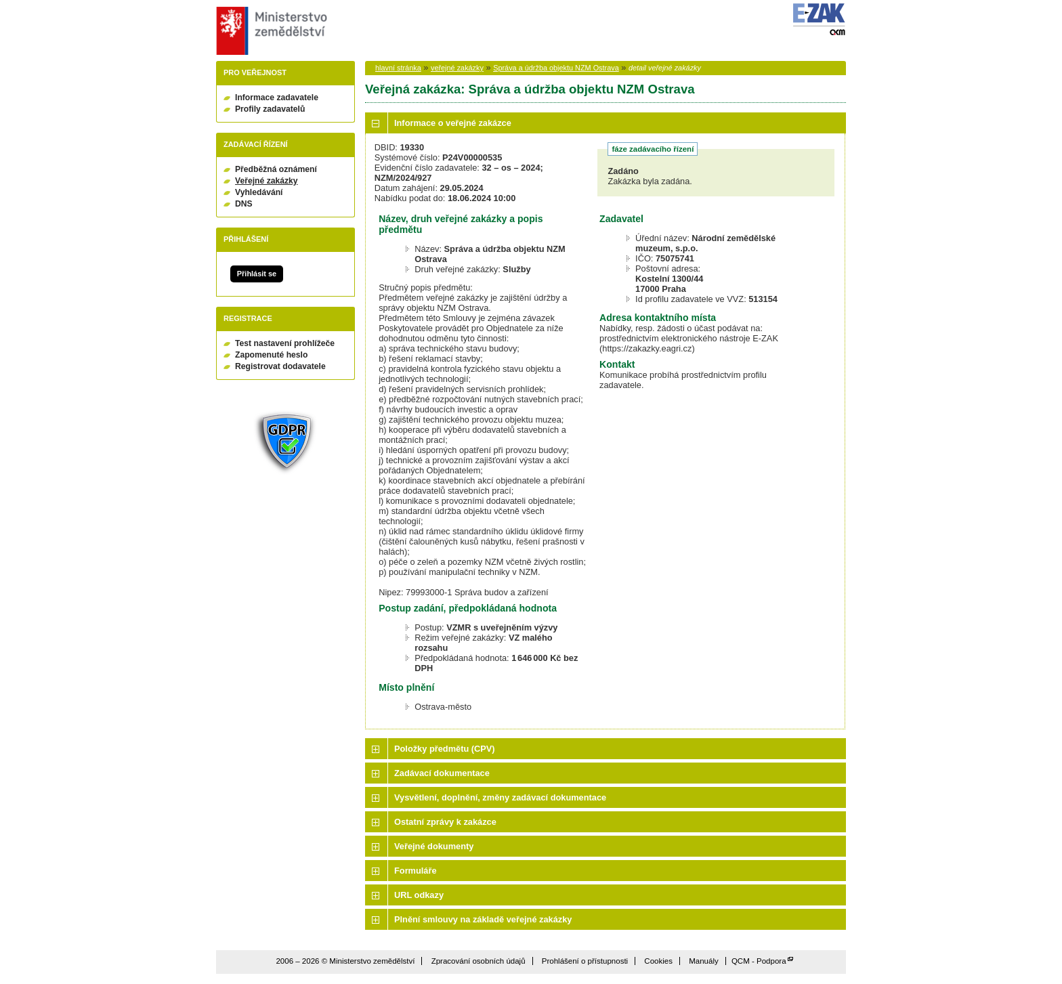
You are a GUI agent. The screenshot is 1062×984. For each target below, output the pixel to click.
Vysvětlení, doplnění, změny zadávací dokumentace (500, 797)
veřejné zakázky (457, 68)
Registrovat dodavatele (280, 366)
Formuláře (415, 870)
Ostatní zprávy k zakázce (445, 822)
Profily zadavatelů (270, 109)
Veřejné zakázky (266, 181)
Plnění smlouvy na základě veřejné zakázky (483, 919)
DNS (244, 204)
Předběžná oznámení (276, 169)
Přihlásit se (256, 274)
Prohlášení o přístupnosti (585, 961)
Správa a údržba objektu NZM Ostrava (556, 68)
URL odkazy (419, 895)
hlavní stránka (398, 68)
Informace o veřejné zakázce (452, 123)
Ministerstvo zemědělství (270, 31)
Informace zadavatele (276, 97)
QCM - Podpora (758, 961)
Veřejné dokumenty (433, 846)
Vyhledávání (259, 192)
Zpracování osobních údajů (478, 961)
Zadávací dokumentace (442, 773)
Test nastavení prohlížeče (285, 343)
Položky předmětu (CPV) (444, 749)
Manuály (704, 961)
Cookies (658, 961)
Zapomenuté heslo (271, 355)
